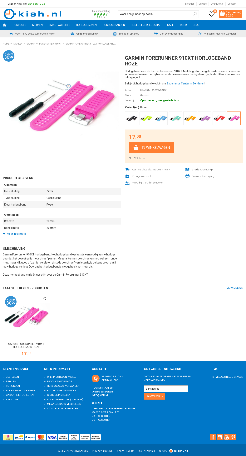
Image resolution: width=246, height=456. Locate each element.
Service (203, 3)
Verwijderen (235, 288)
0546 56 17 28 (36, 3)
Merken (37, 25)
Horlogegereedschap (146, 25)
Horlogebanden (114, 25)
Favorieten (139, 158)
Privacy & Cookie (102, 448)
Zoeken (190, 14)
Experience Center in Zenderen (185, 84)
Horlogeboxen (86, 25)
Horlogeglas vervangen (63, 383)
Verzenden (13, 383)
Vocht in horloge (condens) (65, 396)
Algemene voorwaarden (73, 448)
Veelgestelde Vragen (229, 374)
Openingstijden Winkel (61, 374)
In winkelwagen (156, 148)
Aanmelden (153, 393)
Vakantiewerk (125, 448)
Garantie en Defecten (20, 392)
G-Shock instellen (59, 392)
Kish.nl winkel (147, 448)
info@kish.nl (100, 392)
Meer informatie (17, 234)
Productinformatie (59, 378)
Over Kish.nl (217, 3)
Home (5, 25)
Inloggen (189, 3)
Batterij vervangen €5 (61, 387)
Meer (183, 25)
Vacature (12, 396)
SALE (170, 25)
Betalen (11, 378)
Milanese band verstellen (64, 401)
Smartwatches (59, 25)
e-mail (109, 377)
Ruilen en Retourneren (20, 387)
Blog (196, 25)
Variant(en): (132, 107)
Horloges (19, 25)
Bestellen (12, 374)
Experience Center (123, 405)
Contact (232, 3)
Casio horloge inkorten (62, 405)
